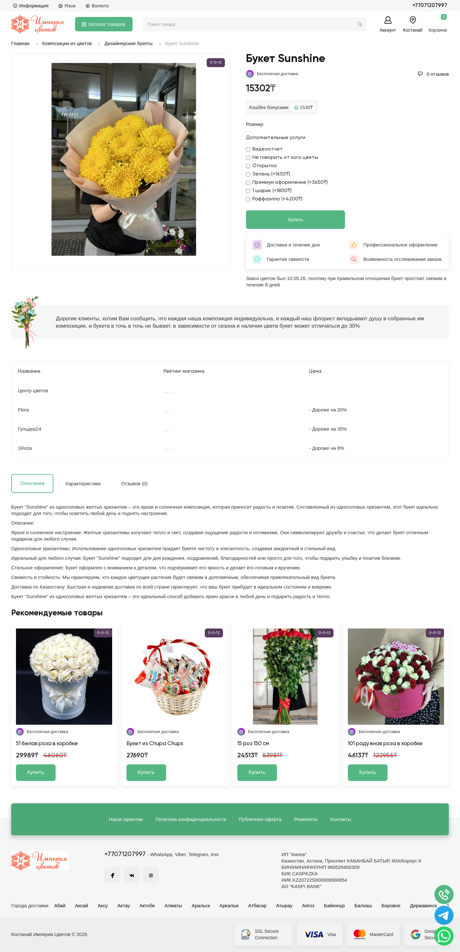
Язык (67, 5)
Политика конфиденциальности (191, 819)
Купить (295, 219)
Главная (20, 43)
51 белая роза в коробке (47, 743)
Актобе (147, 905)
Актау (124, 905)
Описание (32, 483)
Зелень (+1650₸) (268, 174)
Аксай (81, 905)
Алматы (173, 905)
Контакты (340, 819)
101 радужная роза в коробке (385, 743)
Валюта (97, 5)
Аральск (201, 905)
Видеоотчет (264, 149)
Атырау (284, 905)
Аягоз (308, 905)
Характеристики (83, 483)
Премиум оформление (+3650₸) (287, 182)
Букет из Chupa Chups (154, 743)
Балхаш (363, 905)
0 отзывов (433, 74)
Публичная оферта (260, 819)
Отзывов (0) (134, 483)
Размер (255, 124)
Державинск (423, 905)
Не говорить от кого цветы (282, 157)
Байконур (334, 905)
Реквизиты (306, 819)
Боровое (390, 905)
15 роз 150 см (253, 743)
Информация (31, 5)
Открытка (261, 165)
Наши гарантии (126, 819)
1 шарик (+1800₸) (269, 190)
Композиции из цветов (67, 43)
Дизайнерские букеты (128, 43)
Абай (59, 905)
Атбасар (257, 905)
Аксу (103, 905)
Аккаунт (388, 29)
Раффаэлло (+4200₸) (274, 199)
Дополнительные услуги (275, 137)
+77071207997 (429, 5)
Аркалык (229, 905)
